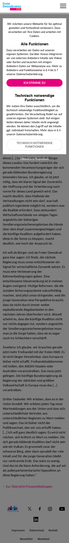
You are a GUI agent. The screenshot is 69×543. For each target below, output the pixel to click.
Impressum (42, 159)
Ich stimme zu (34, 83)
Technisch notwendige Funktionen (35, 145)
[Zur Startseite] (12, 6)
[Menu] (63, 6)
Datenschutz (27, 159)
